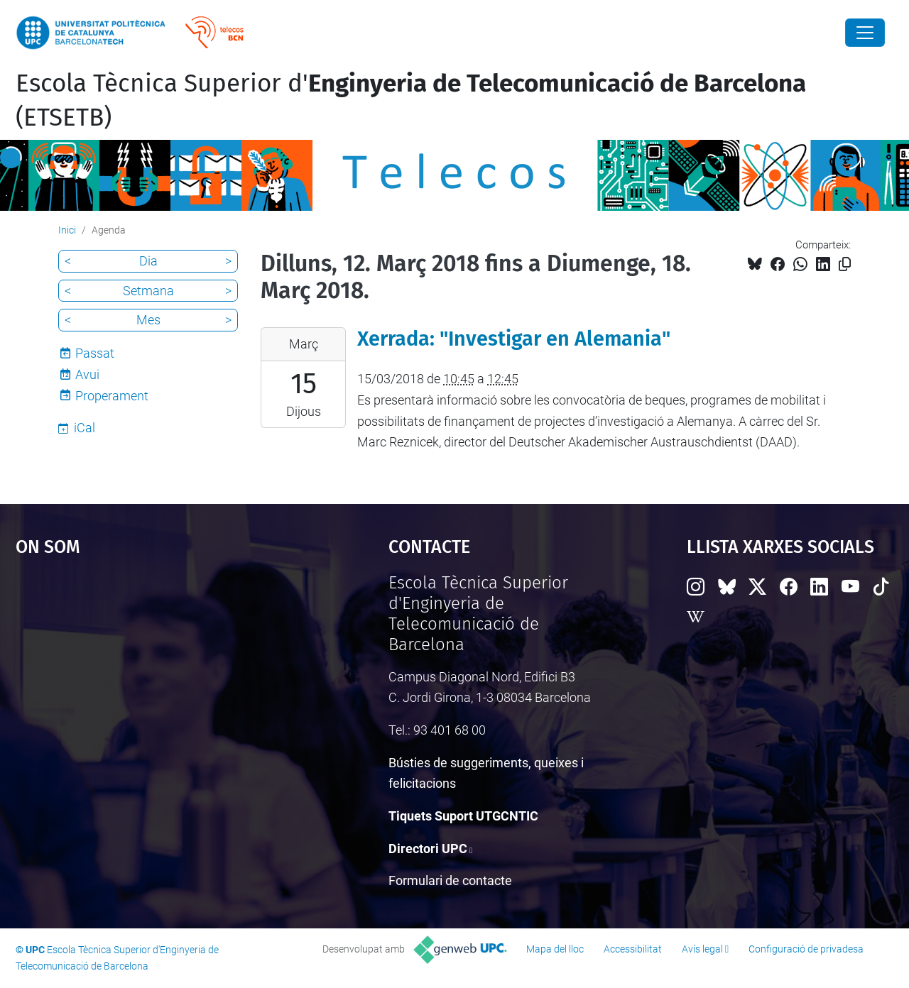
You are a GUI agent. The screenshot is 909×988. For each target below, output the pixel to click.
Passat (94, 353)
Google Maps (156, 679)
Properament (111, 395)
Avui (87, 374)
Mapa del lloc (555, 949)
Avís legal (702, 949)
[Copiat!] (845, 264)
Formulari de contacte (450, 880)
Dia (148, 260)
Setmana (148, 290)
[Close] (865, 32)
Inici (67, 230)
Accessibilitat (633, 949)
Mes (148, 319)
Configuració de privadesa (806, 949)
